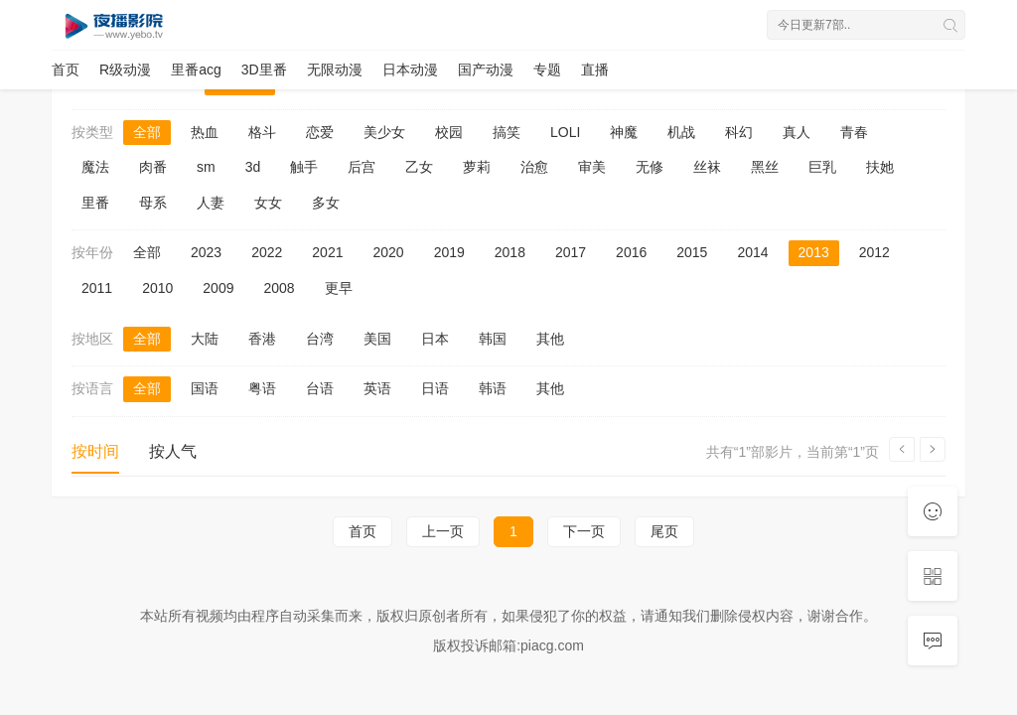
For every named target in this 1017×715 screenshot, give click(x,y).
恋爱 (320, 132)
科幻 (739, 132)
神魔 (624, 132)
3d (253, 167)
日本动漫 (410, 69)
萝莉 (477, 167)
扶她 (880, 167)
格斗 (262, 132)
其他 (550, 339)
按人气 (173, 451)
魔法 (95, 167)
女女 (268, 203)
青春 (854, 132)
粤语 (262, 388)
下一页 (584, 531)
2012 (874, 252)
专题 (547, 69)
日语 (435, 388)
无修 (649, 167)
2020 (387, 252)
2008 (278, 288)
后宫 (361, 167)
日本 (435, 339)
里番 (95, 203)
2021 (327, 252)
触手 (304, 167)
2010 (157, 288)
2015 (691, 252)
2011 (96, 288)
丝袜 (707, 167)
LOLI (565, 132)
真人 (796, 132)
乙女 (419, 167)
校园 (449, 132)
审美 (592, 167)
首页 (65, 69)
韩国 (493, 339)
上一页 (443, 531)
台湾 (320, 339)
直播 (595, 69)
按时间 (95, 451)
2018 (510, 252)
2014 (752, 252)
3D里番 (264, 69)
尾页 (664, 531)
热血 (204, 132)
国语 (204, 388)
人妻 (210, 203)
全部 (147, 132)
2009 (218, 288)
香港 (262, 339)
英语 (377, 388)
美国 (377, 339)
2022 (266, 252)
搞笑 (506, 132)
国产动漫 (485, 69)
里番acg (196, 69)
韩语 (493, 388)
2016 (631, 252)
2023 (206, 252)
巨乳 (822, 167)
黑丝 (765, 167)
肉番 (153, 167)
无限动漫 (335, 69)
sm (206, 167)
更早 (339, 288)
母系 (153, 203)
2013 (814, 252)
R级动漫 (125, 69)
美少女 (384, 132)
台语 (320, 388)
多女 (326, 203)
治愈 (534, 167)
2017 (570, 252)
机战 (681, 132)
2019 (449, 252)
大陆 (204, 339)
